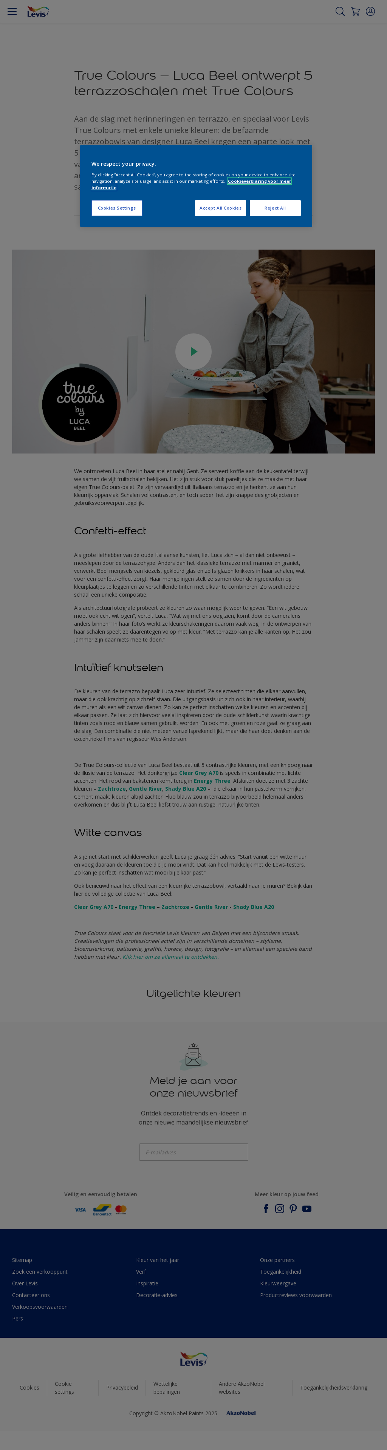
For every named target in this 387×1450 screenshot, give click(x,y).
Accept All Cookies (220, 208)
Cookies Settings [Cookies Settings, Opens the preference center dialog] (117, 208)
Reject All (275, 208)
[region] (196, 186)
